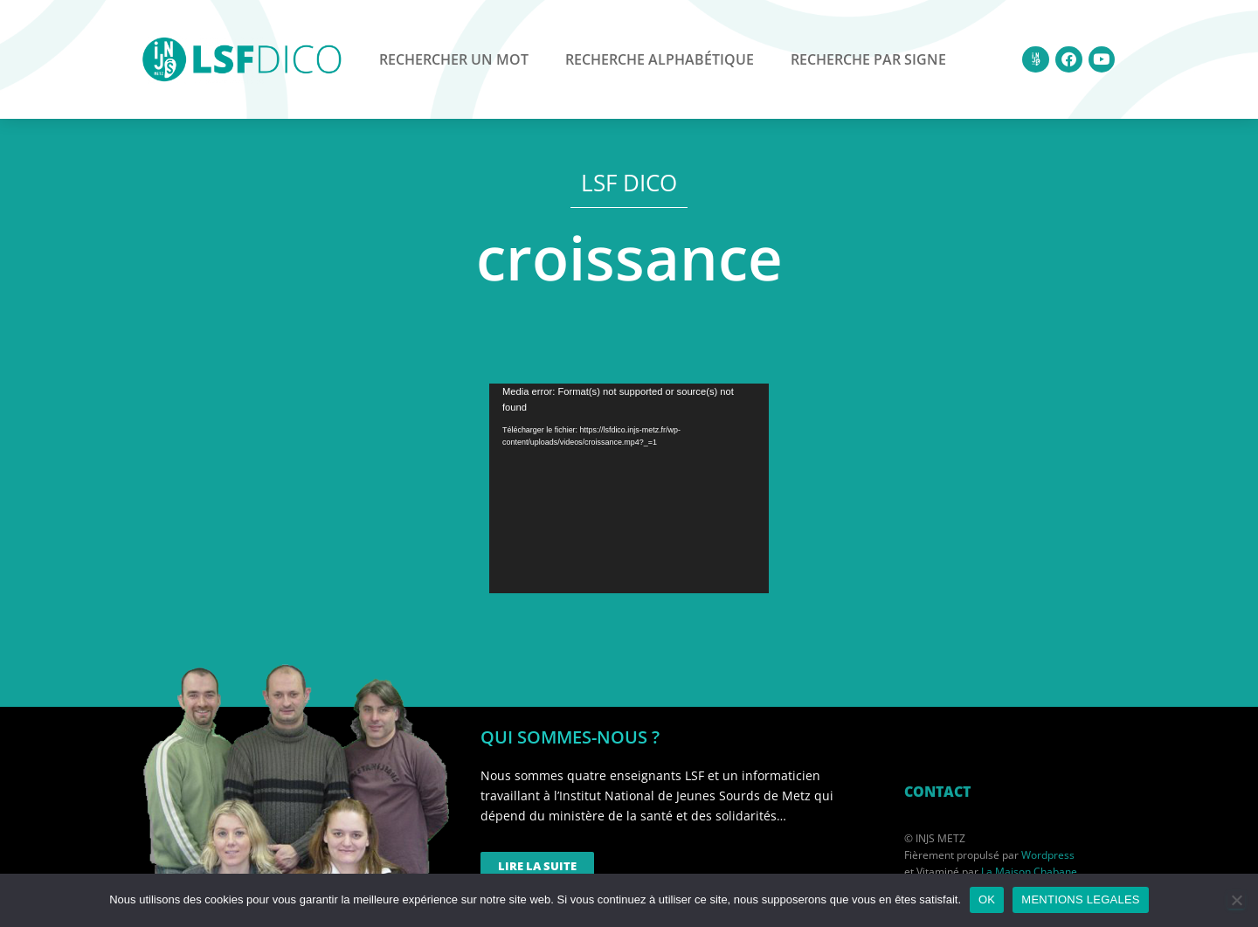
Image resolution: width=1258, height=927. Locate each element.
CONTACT (937, 791)
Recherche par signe (868, 59)
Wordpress (1048, 854)
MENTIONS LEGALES (1080, 899)
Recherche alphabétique (659, 59)
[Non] (1236, 900)
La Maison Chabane (1029, 871)
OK (986, 899)
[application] (629, 488)
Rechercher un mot (454, 59)
